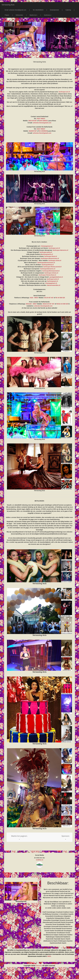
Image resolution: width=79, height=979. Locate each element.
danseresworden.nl (53, 285)
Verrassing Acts (8, 5)
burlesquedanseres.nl (47, 269)
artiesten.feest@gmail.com (42, 123)
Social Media (39, 855)
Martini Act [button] (33, 15)
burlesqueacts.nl (47, 254)
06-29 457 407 (48, 297)
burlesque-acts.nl (53, 279)
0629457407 (33, 131)
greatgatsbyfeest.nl (56, 277)
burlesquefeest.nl (48, 264)
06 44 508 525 (60, 297)
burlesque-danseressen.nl (50, 258)
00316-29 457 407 (48, 304)
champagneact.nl (47, 246)
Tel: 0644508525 (38, 10)
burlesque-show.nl (54, 260)
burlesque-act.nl (64, 92)
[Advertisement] (39, 973)
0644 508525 (43, 120)
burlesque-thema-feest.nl (47, 275)
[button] (19, 837)
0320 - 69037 (34, 297)
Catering (68, 10)
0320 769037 (41, 118)
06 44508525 (43, 131)
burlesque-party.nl (46, 252)
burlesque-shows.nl (51, 273)
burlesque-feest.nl (50, 256)
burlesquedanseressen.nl (46, 262)
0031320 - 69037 (31, 304)
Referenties (19, 15)
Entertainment (54, 10)
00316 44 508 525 (62, 304)
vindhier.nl (39, 860)
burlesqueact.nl (52, 281)
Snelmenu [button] (47, 15)
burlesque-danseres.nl (60, 250)
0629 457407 (32, 120)
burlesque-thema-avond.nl (52, 267)
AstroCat (38, 965)
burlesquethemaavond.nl (50, 271)
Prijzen (7, 15)
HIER (49, 956)
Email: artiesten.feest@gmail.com (15, 10)
